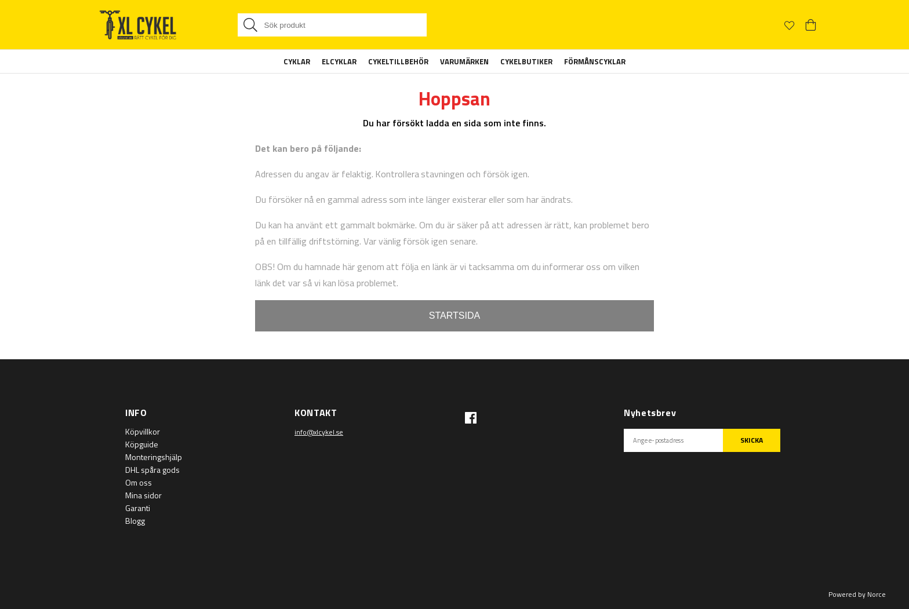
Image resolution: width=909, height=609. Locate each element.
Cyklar (296, 61)
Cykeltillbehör (398, 61)
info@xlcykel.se (318, 431)
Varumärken (464, 61)
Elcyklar (339, 61)
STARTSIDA (454, 315)
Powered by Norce (857, 594)
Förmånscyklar (595, 61)
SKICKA (751, 440)
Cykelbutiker (526, 61)
